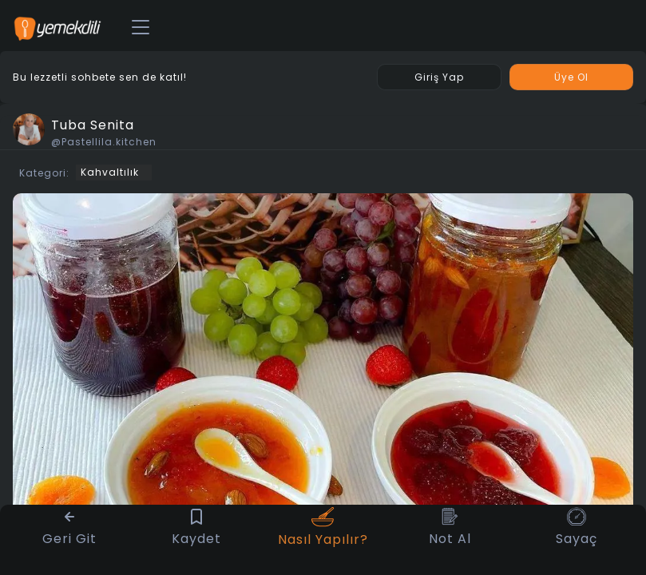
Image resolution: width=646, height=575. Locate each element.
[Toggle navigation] (140, 28)
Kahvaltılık (110, 172)
